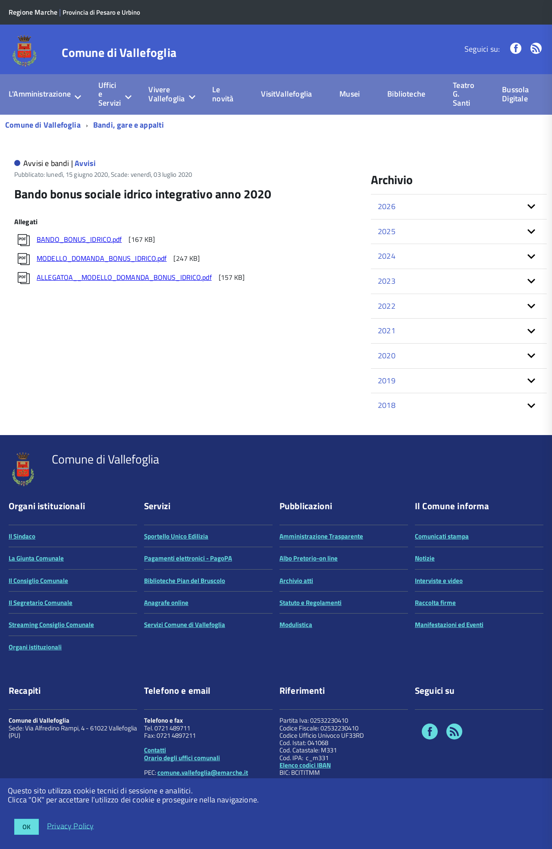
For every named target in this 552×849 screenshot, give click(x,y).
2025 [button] (386, 231)
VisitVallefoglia (286, 94)
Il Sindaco (22, 536)
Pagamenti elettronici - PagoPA (188, 558)
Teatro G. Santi (463, 94)
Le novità (222, 94)
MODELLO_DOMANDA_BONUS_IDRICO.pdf (101, 258)
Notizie (425, 558)
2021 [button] (386, 330)
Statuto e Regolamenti (310, 603)
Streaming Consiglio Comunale (51, 625)
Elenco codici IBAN (305, 765)
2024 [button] (386, 256)
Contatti (155, 750)
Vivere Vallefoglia (166, 94)
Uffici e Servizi (109, 94)
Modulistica (295, 625)
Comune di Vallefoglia (119, 53)
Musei (349, 94)
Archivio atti (296, 581)
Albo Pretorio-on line (308, 558)
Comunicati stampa (442, 536)
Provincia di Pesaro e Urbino (101, 12)
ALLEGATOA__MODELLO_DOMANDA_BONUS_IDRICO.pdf (124, 277)
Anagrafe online (166, 603)
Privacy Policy (70, 825)
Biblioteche (406, 94)
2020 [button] (386, 355)
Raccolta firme (435, 603)
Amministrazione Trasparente (321, 536)
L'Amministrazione (40, 94)
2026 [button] (386, 206)
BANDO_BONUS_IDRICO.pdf (79, 239)
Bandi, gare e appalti (128, 125)
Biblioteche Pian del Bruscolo (184, 581)
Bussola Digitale (515, 94)
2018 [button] (386, 405)
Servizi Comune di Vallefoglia (184, 625)
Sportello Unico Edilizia (176, 536)
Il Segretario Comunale (40, 603)
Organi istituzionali (35, 647)
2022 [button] (386, 306)
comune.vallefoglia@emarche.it (202, 772)
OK (26, 827)
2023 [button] (386, 281)
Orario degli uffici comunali (182, 758)
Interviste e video (439, 581)
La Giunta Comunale (36, 558)
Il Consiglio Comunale (38, 581)
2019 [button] (386, 380)
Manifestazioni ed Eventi (449, 625)
